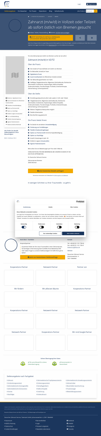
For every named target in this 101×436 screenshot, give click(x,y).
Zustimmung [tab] (26, 207)
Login (79, 4)
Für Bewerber (22, 11)
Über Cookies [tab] (74, 207)
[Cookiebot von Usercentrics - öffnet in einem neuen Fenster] (77, 202)
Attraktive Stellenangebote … (38, 16)
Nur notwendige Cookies (50, 233)
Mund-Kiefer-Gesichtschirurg (75, 386)
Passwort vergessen (42, 426)
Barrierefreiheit (41, 420)
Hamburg (10, 138)
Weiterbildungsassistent (73, 391)
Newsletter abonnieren (43, 429)
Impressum (8, 420)
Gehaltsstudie (59, 11)
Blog (50, 11)
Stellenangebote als (61, 175)
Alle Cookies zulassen (73, 233)
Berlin (5, 138)
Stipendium (43, 11)
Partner (9, 391)
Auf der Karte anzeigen (62, 32)
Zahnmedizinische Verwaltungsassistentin (79, 380)
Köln (15, 138)
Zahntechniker (70, 383)
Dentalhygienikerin (42, 386)
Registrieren (91, 4)
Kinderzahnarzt (41, 394)
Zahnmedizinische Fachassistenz (17, 389)
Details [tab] (50, 207)
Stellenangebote (9, 11)
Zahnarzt (50, 16)
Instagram (71, 426)
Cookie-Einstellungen (11, 429)
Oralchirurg (40, 391)
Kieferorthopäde (41, 389)
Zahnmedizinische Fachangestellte (17, 386)
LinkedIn (70, 423)
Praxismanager (71, 389)
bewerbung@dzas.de (73, 247)
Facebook (71, 420)
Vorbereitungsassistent (14, 383)
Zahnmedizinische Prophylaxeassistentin (49, 380)
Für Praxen (32, 11)
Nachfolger (10, 394)
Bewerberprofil (52, 45)
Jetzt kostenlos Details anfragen (50, 171)
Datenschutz (9, 426)
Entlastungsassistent (43, 383)
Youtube (71, 429)
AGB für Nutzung (10, 423)
